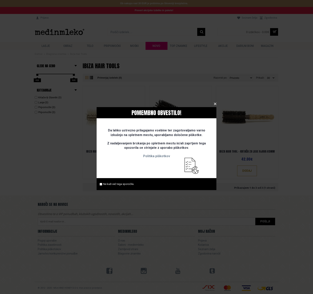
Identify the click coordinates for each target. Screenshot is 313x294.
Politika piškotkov (156, 156)
